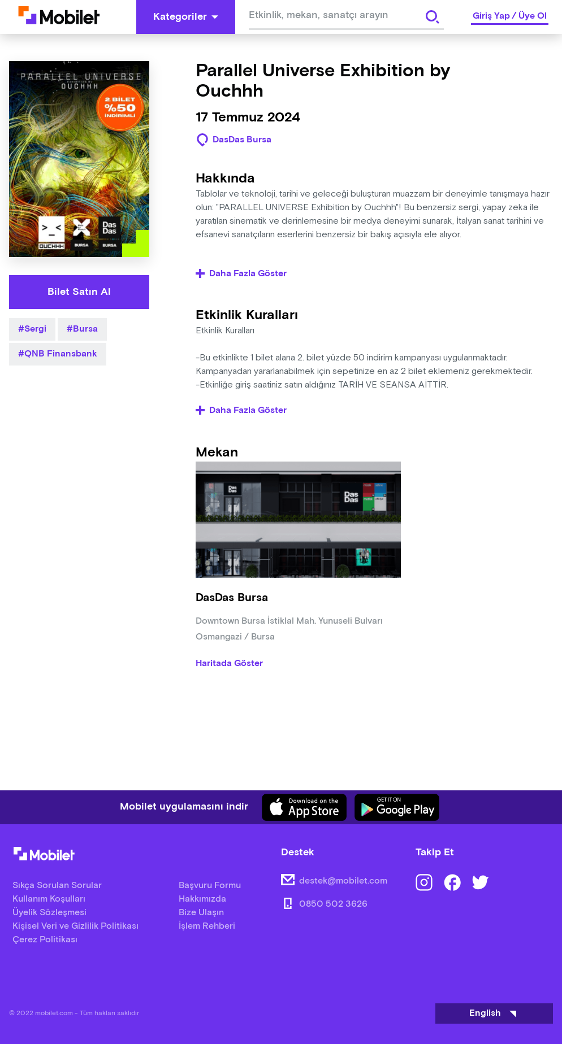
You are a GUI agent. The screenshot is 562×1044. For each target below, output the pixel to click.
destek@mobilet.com (343, 881)
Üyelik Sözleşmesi (49, 913)
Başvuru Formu (210, 885)
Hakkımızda (202, 899)
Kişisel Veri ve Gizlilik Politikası (75, 926)
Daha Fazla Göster (241, 274)
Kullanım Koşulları (48, 899)
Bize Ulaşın (201, 913)
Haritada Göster (229, 664)
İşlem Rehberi (207, 926)
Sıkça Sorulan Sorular (57, 885)
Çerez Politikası (44, 940)
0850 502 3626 (333, 904)
